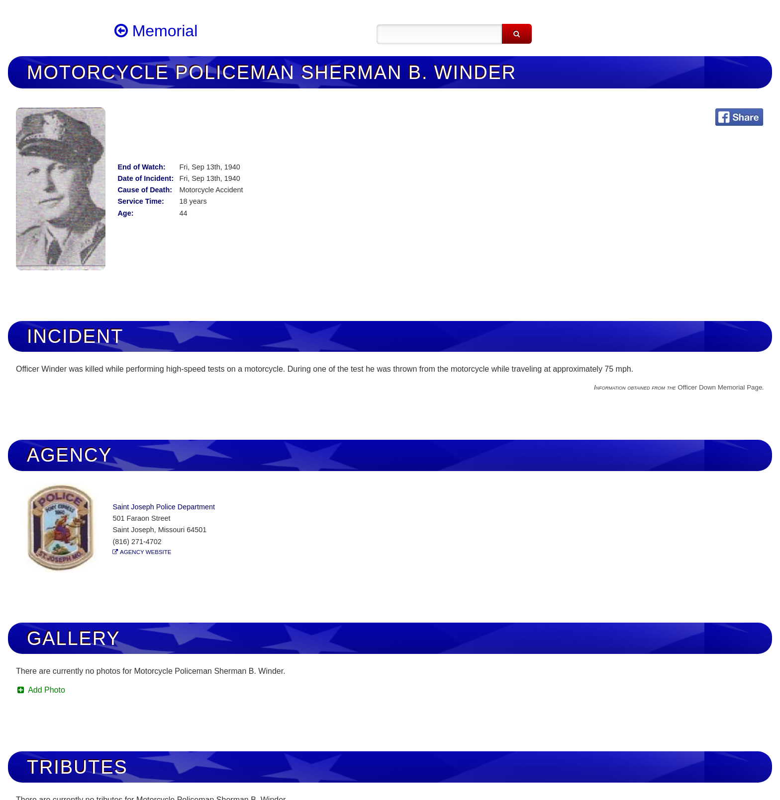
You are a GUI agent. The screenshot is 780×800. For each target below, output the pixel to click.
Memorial (155, 31)
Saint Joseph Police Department (163, 507)
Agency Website (145, 552)
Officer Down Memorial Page (720, 387)
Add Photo (40, 690)
